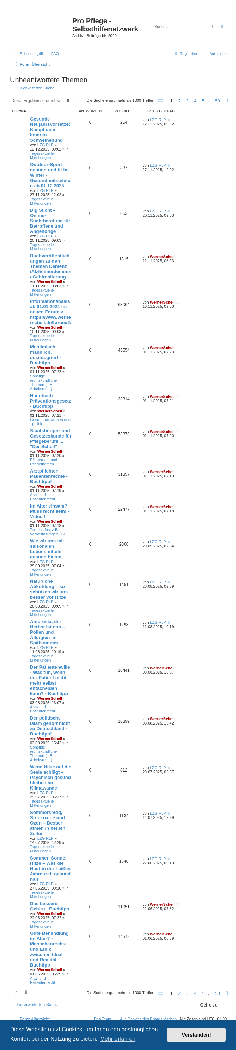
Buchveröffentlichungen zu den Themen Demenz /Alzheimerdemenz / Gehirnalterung (50, 266)
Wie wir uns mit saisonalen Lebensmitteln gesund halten (47, 548)
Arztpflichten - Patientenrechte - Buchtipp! (49, 476)
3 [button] (187, 101)
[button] (160, 100)
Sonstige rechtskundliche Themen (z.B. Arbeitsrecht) (43, 382)
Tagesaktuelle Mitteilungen (42, 155)
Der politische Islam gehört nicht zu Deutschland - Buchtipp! (50, 726)
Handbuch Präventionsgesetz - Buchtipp (50, 401)
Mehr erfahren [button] (118, 1039)
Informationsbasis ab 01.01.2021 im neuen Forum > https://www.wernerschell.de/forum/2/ (50, 312)
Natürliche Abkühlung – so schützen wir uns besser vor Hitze (49, 589)
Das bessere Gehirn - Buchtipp (49, 906)
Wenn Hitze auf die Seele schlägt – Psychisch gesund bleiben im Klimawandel (50, 777)
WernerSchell (49, 282)
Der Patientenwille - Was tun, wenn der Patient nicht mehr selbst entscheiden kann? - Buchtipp (50, 680)
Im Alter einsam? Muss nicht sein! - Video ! (49, 511)
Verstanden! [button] (196, 1035)
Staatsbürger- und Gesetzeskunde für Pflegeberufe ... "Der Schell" (51, 438)
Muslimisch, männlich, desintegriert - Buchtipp (45, 354)
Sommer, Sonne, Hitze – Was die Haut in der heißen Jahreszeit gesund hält (50, 868)
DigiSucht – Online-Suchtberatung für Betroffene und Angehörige (50, 220)
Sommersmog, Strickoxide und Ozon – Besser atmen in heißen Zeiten (47, 823)
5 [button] (203, 101)
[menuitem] (52, 53)
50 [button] (217, 101)
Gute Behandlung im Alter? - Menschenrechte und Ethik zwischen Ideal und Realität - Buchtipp (49, 949)
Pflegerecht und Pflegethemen (43, 462)
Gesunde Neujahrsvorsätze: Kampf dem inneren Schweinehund (50, 129)
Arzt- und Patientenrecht (42, 497)
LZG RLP (45, 145)
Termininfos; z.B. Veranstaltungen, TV (47, 532)
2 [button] (179, 101)
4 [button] (195, 101)
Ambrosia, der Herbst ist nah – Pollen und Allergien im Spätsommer (47, 632)
